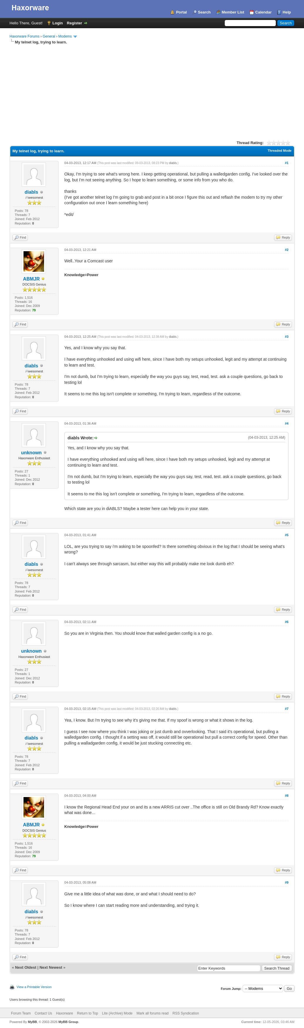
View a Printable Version (34, 987)
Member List (233, 12)
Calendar (263, 12)
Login (58, 23)
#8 (286, 795)
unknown (31, 452)
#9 (286, 882)
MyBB (32, 1022)
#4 (286, 423)
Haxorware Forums (25, 36)
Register (74, 23)
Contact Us (43, 1013)
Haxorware (64, 1013)
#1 (286, 163)
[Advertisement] (152, 89)
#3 (286, 336)
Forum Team (21, 1013)
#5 (286, 535)
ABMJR (31, 278)
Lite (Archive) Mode (117, 1013)
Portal (181, 12)
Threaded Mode (279, 150)
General (49, 36)
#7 (286, 708)
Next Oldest (25, 967)
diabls (31, 192)
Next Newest (50, 967)
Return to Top (87, 1013)
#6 (286, 622)
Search (204, 12)
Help (287, 12)
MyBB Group (68, 1022)
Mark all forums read (153, 1013)
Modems (65, 36)
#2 (286, 249)
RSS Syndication (185, 1013)
